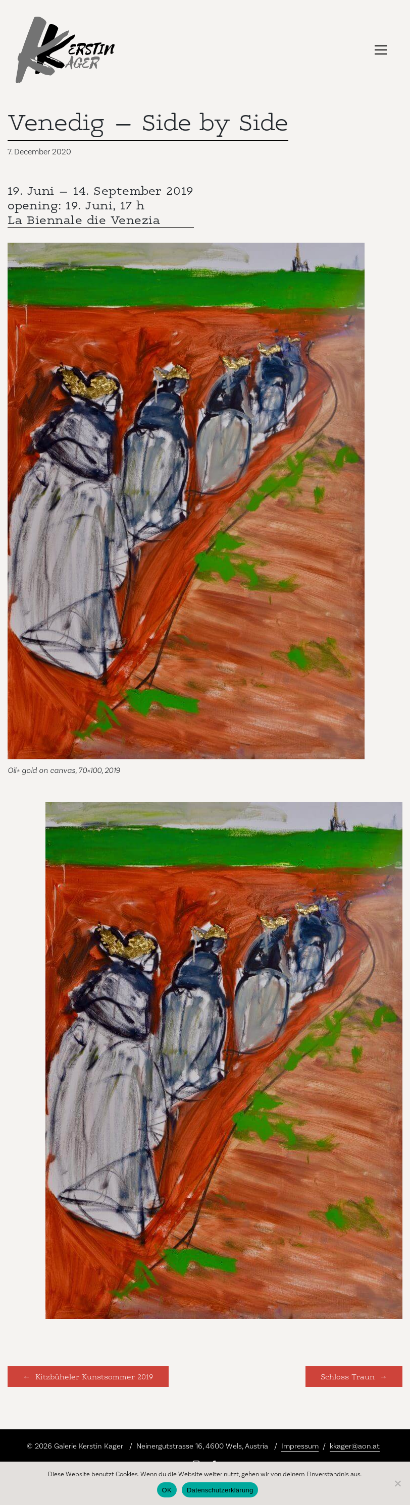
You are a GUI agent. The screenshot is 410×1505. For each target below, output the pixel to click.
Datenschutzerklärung (220, 1490)
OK (167, 1490)
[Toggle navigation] (380, 50)
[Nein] (397, 1483)
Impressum (300, 1446)
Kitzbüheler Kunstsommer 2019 (94, 1376)
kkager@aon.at (355, 1446)
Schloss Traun (348, 1376)
